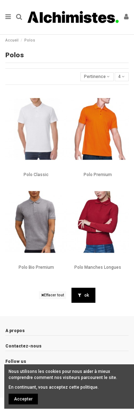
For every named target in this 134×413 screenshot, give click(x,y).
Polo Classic (36, 174)
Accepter (23, 399)
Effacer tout (52, 295)
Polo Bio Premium (36, 267)
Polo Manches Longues (97, 267)
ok (83, 295)
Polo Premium (98, 174)
